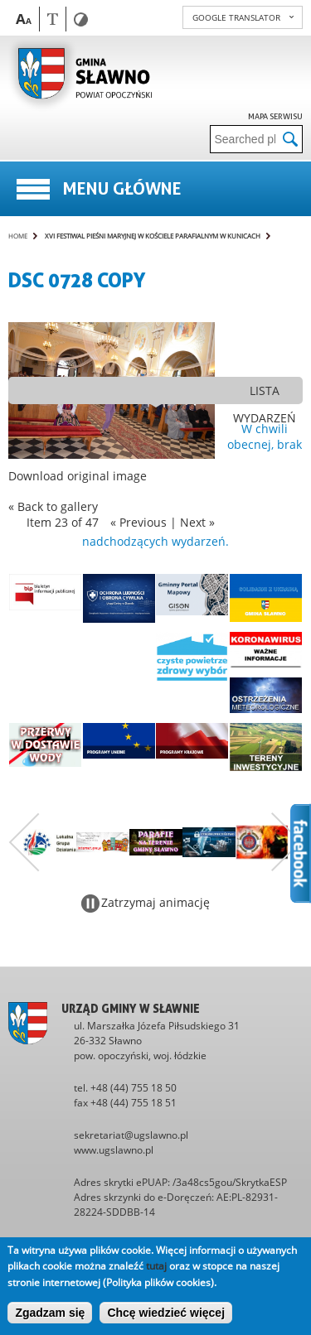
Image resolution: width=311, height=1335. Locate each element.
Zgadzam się (50, 1312)
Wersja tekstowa (52, 19)
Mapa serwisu (275, 116)
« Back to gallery (53, 506)
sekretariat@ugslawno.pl (131, 1135)
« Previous (138, 522)
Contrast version (81, 19)
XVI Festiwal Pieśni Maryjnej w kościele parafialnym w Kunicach (152, 235)
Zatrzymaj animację (155, 902)
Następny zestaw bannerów (287, 842)
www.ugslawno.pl (113, 1150)
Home (17, 235)
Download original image (77, 476)
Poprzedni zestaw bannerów (24, 842)
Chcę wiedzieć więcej (166, 1312)
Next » (197, 522)
